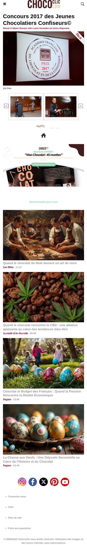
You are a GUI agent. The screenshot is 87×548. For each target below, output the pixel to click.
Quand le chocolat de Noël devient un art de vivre (40, 263)
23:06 (15, 399)
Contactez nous (15, 496)
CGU (9, 507)
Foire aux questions (17, 528)
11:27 (18, 267)
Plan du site (13, 517)
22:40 (15, 465)
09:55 (32, 333)
